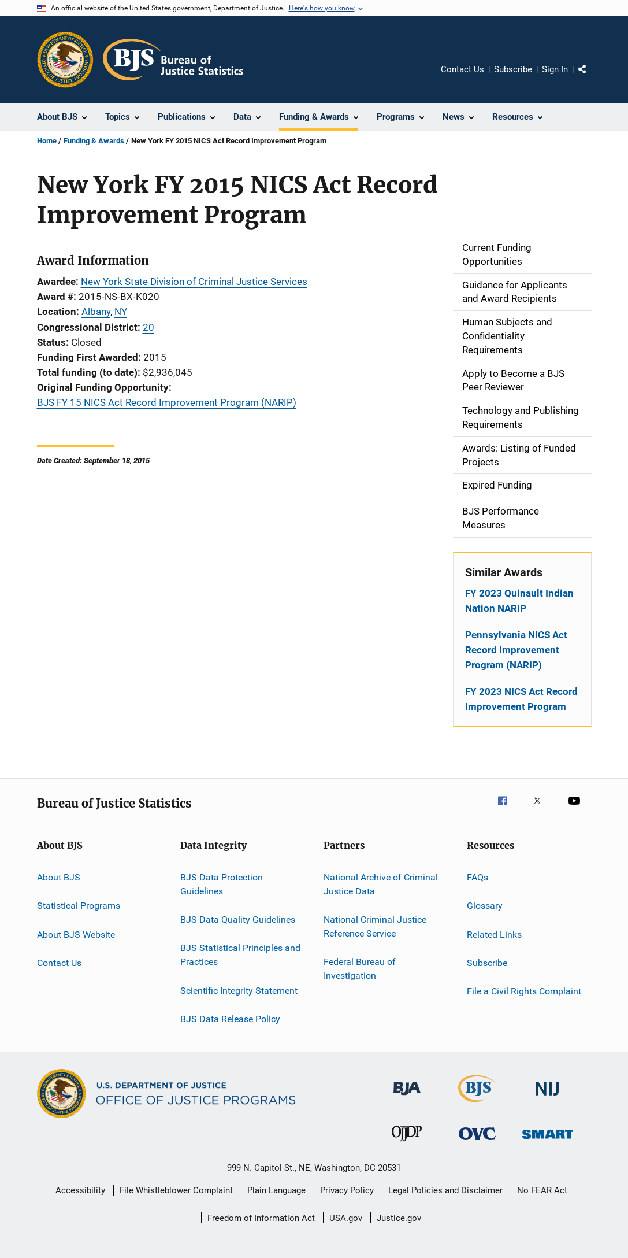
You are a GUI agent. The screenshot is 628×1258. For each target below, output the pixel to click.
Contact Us (462, 69)
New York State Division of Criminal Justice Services (194, 281)
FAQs (477, 877)
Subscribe (513, 69)
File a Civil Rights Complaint (524, 991)
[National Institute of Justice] (547, 1098)
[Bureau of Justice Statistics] (477, 1104)
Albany (95, 311)
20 (148, 327)
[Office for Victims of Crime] (477, 1142)
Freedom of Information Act (261, 1218)
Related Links (494, 933)
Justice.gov (399, 1218)
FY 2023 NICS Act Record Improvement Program (521, 699)
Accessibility (80, 1190)
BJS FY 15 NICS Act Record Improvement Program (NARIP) (166, 402)
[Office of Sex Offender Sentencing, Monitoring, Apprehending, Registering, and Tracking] (547, 1141)
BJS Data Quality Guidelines (237, 919)
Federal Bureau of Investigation (360, 968)
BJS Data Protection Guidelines (221, 884)
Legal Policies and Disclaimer (445, 1190)
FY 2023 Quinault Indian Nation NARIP (519, 600)
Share (591, 77)
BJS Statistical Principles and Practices (240, 954)
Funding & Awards (94, 140)
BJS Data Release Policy (230, 1018)
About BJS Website (76, 933)
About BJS (58, 877)
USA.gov (345, 1218)
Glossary (485, 905)
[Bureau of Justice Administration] (407, 1097)
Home (47, 140)
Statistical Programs (78, 905)
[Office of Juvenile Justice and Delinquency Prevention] (407, 1143)
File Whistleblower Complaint (176, 1190)
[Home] (173, 59)
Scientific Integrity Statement (239, 990)
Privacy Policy (347, 1190)
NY (120, 311)
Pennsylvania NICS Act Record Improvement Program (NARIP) (516, 650)
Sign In (555, 69)
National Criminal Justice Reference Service (375, 926)
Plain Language (276, 1190)
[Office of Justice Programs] (65, 59)
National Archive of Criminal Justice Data (381, 884)
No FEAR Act (542, 1190)
